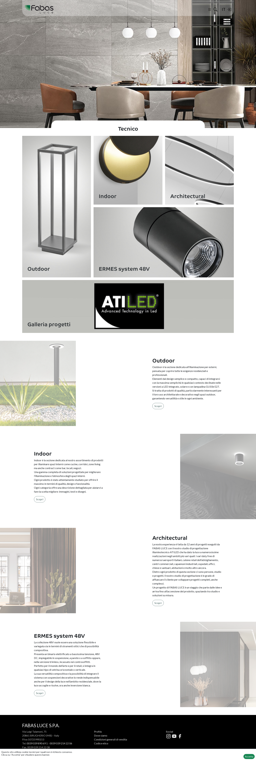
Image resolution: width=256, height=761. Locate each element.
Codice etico (101, 743)
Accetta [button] (249, 756)
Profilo (98, 731)
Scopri (158, 406)
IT (223, 9)
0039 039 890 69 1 (37, 743)
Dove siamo (100, 735)
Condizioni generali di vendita (110, 739)
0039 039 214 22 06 (61, 743)
